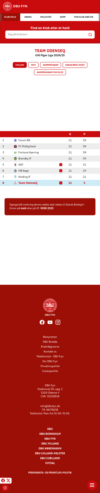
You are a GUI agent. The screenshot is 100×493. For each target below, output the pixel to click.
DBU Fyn (50, 439)
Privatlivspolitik (50, 366)
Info (33, 65)
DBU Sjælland (50, 458)
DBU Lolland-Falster (50, 453)
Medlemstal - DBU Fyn (50, 356)
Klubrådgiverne (50, 346)
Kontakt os (50, 351)
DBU (50, 429)
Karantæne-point (75, 65)
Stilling (20, 65)
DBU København (50, 448)
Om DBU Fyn (50, 361)
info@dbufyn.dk (50, 406)
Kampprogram (50, 65)
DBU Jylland (50, 443)
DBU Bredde (50, 342)
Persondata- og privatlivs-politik (50, 473)
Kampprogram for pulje (50, 72)
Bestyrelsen (50, 337)
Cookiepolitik (50, 371)
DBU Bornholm (50, 434)
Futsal (50, 463)
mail (23, 208)
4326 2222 (46, 208)
